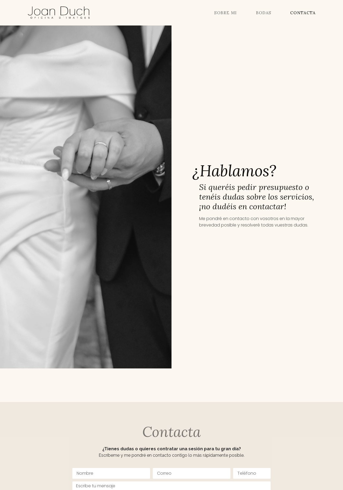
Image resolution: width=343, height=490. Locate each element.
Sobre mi (225, 12)
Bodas (263, 12)
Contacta (302, 12)
